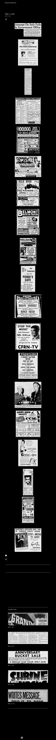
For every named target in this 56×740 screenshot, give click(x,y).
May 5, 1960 (11, 627)
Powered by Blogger (28, 737)
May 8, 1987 (11, 646)
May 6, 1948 (11, 684)
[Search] (54, 3)
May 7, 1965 (11, 665)
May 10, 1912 (11, 703)
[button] (6, 19)
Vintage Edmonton (10, 3)
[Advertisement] (28, 589)
